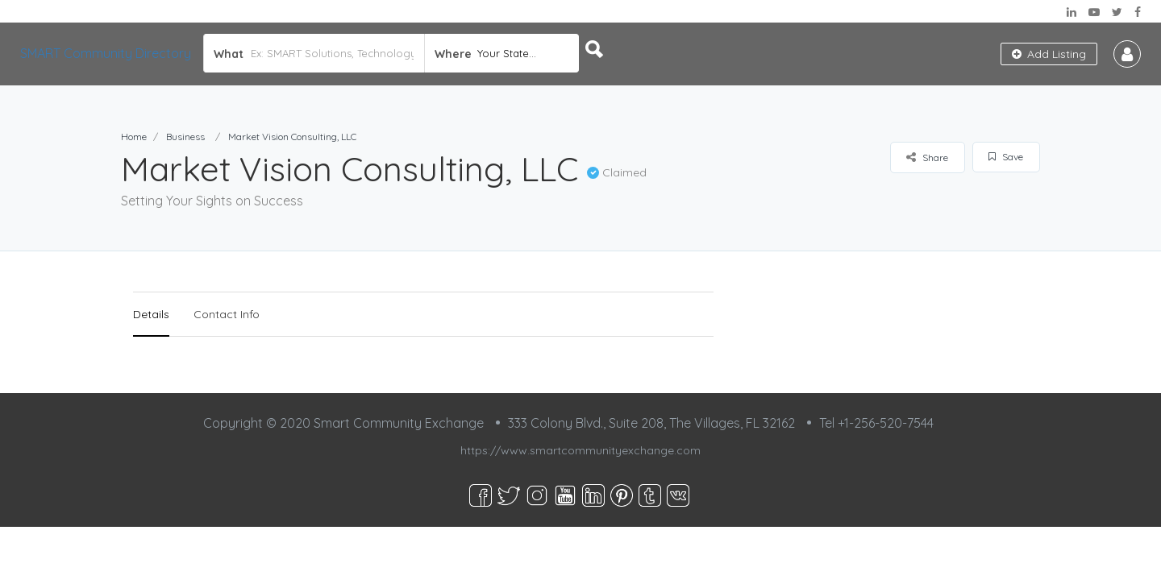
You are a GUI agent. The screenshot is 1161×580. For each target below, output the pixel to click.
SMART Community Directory (105, 53)
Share (927, 157)
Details (151, 314)
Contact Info (227, 314)
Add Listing (1049, 54)
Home (134, 136)
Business (185, 136)
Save (1005, 157)
